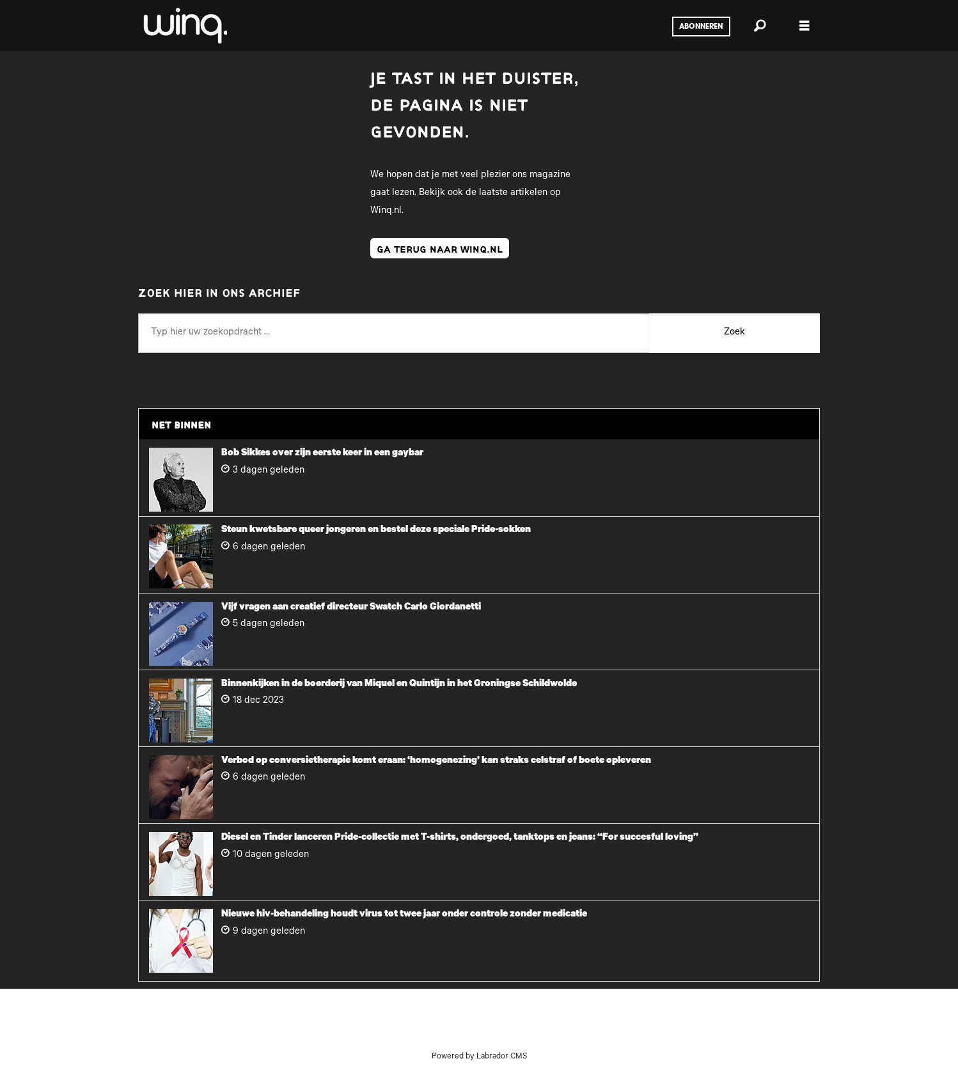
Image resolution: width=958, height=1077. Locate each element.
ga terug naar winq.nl (440, 248)
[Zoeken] (759, 26)
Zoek (734, 332)
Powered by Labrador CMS (479, 1057)
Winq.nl (386, 211)
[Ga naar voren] (184, 25)
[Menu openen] (804, 25)
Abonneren (701, 26)
